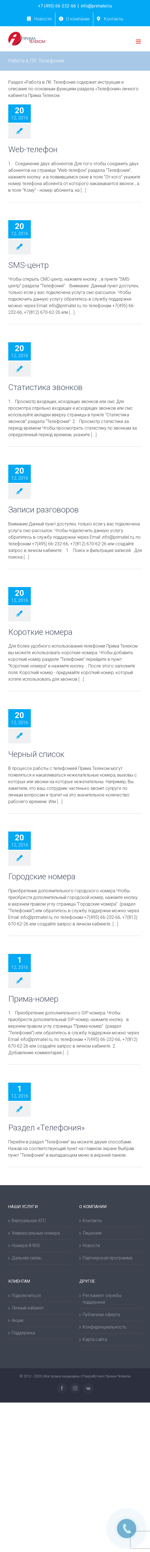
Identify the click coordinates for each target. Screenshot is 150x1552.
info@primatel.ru (96, 6)
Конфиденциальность (105, 1327)
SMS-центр (28, 265)
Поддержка (23, 1332)
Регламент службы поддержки (102, 1299)
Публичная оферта (101, 1314)
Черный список (36, 754)
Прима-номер (33, 999)
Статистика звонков (45, 387)
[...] (83, 190)
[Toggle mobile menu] (139, 41)
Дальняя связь (27, 1258)
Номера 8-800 (26, 1245)
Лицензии (92, 1233)
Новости (91, 1245)
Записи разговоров (43, 509)
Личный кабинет (28, 1308)
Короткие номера (40, 632)
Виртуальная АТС (29, 1220)
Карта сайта (95, 1339)
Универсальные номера (36, 1233)
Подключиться (26, 1295)
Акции (17, 1320)
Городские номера (41, 876)
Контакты (92, 1220)
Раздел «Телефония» (46, 1127)
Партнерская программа (107, 1258)
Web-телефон (33, 149)
